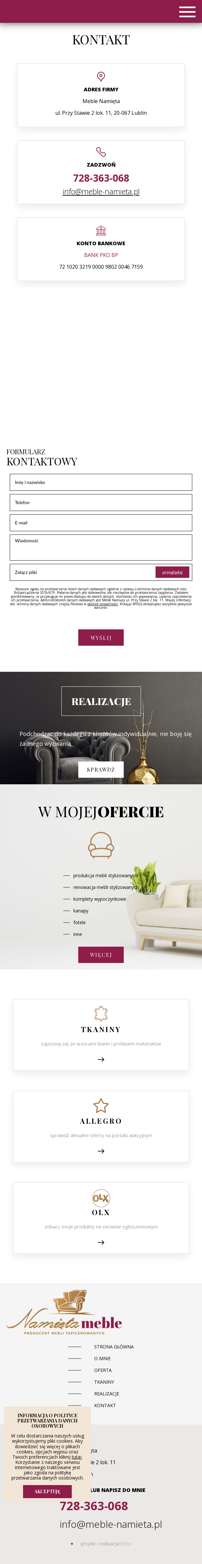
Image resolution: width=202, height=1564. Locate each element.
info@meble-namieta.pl (101, 191)
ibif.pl (125, 1544)
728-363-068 (101, 178)
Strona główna (114, 1347)
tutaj (77, 1457)
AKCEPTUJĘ (47, 1491)
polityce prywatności (102, 604)
